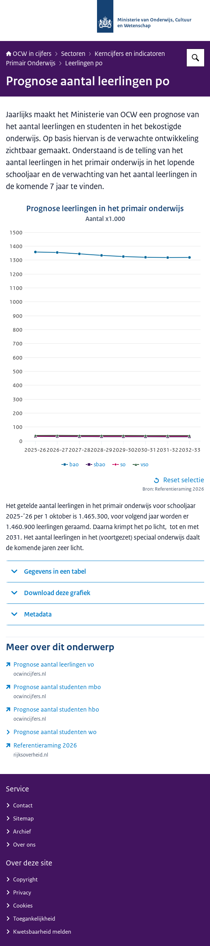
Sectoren (73, 53)
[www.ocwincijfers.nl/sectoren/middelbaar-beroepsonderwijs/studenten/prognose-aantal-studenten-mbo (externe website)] (105, 692)
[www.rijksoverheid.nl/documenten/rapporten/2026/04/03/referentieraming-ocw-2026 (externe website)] (105, 750)
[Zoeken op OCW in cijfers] (195, 57)
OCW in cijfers (29, 53)
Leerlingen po (83, 63)
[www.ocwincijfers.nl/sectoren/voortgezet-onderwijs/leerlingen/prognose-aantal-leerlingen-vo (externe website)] (105, 669)
